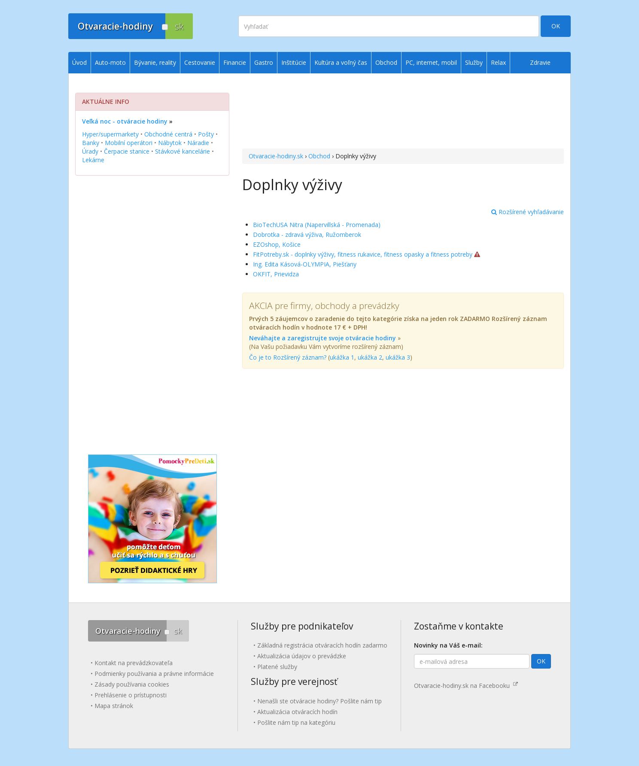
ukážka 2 (370, 357)
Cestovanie (199, 62)
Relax (498, 62)
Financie (234, 62)
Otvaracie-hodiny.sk (276, 156)
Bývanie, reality (155, 62)
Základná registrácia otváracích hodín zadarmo (322, 645)
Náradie (198, 143)
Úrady (90, 151)
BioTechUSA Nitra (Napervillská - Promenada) (316, 225)
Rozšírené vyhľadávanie (527, 212)
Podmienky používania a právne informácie (154, 673)
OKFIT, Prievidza (276, 274)
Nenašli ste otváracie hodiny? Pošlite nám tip (319, 701)
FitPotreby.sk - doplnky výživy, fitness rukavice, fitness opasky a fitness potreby (362, 254)
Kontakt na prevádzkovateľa (133, 663)
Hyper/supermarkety (110, 134)
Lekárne (93, 160)
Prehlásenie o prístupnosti (130, 695)
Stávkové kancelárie (182, 151)
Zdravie (540, 62)
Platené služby (277, 667)
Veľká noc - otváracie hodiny (124, 121)
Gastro (263, 62)
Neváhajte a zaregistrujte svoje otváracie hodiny (322, 338)
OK (555, 26)
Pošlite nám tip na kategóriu (296, 722)
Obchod (319, 156)
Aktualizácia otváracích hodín (297, 712)
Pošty (206, 134)
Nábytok (170, 143)
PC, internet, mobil (431, 62)
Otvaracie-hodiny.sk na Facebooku (466, 685)
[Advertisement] (403, 112)
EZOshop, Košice (277, 244)
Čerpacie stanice (126, 151)
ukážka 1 (342, 357)
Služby (474, 62)
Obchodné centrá (168, 134)
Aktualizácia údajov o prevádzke (301, 656)
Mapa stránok (113, 706)
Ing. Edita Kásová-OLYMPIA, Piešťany (304, 264)
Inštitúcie (293, 62)
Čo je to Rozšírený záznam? (287, 357)
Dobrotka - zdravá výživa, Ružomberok (307, 234)
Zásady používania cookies (131, 684)
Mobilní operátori (128, 143)
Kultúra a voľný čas (340, 62)
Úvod (79, 62)
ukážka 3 (398, 357)
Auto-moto (110, 62)
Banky (90, 143)
